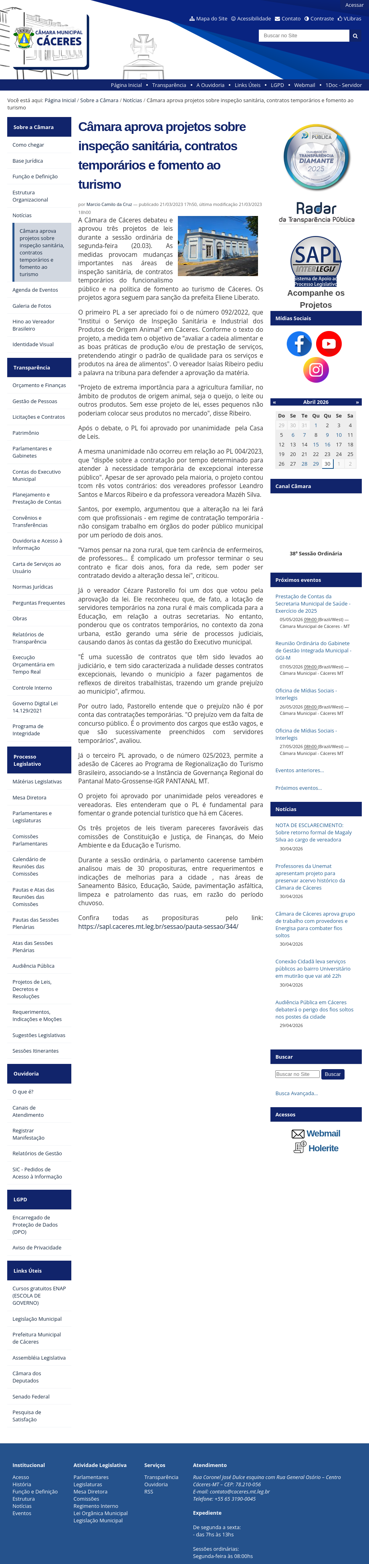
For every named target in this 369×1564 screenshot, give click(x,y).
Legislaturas (88, 1446)
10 (339, 434)
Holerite (316, 1148)
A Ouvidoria (211, 85)
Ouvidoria (25, 1048)
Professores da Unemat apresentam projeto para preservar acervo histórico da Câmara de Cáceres (310, 876)
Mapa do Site (212, 18)
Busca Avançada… (296, 1093)
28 (305, 463)
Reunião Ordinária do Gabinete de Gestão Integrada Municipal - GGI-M (313, 650)
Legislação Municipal (98, 1482)
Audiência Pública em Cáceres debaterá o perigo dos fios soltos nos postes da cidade (314, 1009)
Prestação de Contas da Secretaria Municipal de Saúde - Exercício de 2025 (312, 603)
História (21, 1446)
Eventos (21, 1475)
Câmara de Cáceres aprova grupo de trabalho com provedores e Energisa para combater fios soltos (315, 924)
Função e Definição (35, 1453)
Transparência (169, 85)
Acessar (354, 4)
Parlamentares (91, 1439)
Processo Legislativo (38, 743)
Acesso (20, 1439)
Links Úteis (247, 85)
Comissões (86, 1460)
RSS (148, 1453)
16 (328, 444)
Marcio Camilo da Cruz (109, 204)
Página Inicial (126, 85)
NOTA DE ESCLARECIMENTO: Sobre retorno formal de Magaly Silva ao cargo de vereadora (313, 832)
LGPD (277, 85)
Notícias (132, 100)
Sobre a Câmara (99, 100)
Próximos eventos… (298, 787)
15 (316, 444)
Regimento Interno (96, 1467)
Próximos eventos (298, 579)
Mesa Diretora (91, 1453)
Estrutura (23, 1460)
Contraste (322, 18)
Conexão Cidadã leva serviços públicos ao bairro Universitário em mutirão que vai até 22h (312, 968)
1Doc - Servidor (343, 85)
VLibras (352, 18)
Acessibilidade (254, 18)
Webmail (304, 85)
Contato (291, 18)
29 (316, 463)
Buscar (284, 1056)
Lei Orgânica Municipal (101, 1475)
